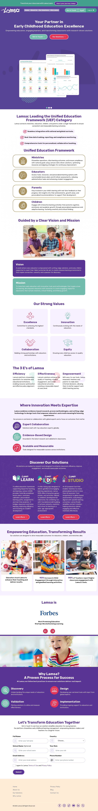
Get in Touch (71, 11)
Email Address (18, 755)
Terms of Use (33, 765)
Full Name (17, 736)
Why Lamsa (55, 11)
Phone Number (56, 755)
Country (53, 736)
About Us (34, 11)
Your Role (53, 745)
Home (27, 11)
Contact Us (54, 792)
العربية (82, 11)
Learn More (21, 516)
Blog (51, 789)
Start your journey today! (67, 3)
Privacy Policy (47, 765)
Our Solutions (44, 11)
